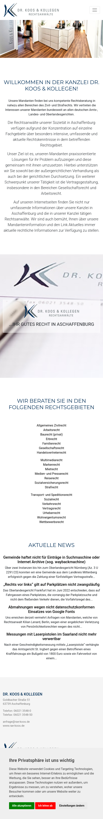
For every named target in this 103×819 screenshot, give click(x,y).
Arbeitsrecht (51, 430)
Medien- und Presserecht (51, 473)
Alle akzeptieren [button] (21, 805)
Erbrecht (51, 439)
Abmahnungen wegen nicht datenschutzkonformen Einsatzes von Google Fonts (51, 609)
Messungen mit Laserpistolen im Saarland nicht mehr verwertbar (51, 636)
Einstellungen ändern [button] (71, 805)
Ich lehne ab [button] (45, 805)
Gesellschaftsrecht (51, 448)
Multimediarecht (51, 460)
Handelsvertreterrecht (51, 452)
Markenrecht (51, 464)
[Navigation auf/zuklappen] (94, 10)
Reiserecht (51, 478)
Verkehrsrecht (51, 504)
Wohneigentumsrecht (51, 517)
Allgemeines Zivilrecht (51, 425)
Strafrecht (51, 487)
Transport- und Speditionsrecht (51, 495)
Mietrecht (51, 469)
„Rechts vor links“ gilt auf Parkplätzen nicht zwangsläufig (51, 584)
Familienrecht (51, 443)
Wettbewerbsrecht (51, 522)
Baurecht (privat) (51, 434)
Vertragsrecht (51, 508)
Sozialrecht (51, 499)
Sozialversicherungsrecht (51, 483)
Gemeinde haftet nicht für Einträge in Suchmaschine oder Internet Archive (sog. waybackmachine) (51, 559)
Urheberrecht (51, 513)
